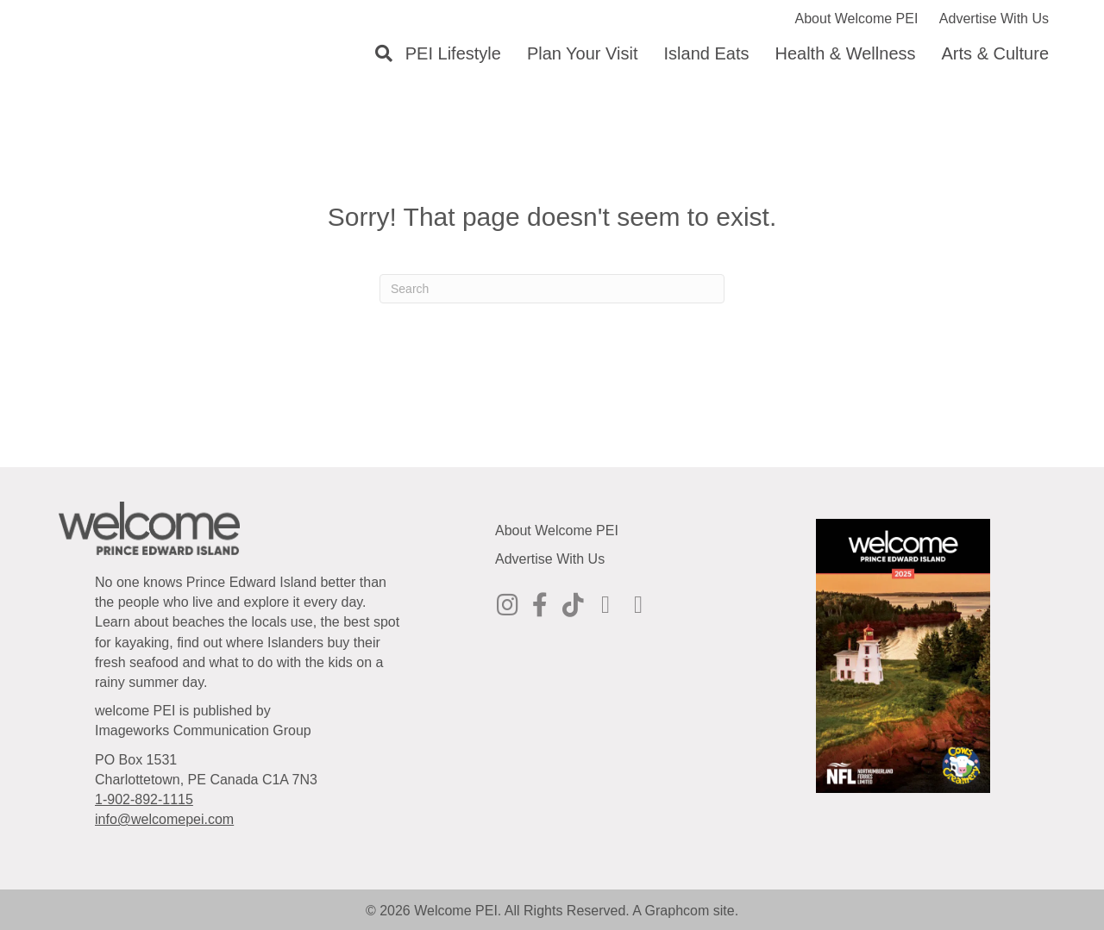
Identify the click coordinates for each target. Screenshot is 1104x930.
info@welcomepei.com (164, 819)
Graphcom (677, 910)
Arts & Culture (995, 53)
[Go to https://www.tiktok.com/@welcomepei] (573, 606)
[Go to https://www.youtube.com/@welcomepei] (638, 605)
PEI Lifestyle (453, 53)
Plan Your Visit (582, 53)
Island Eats (707, 53)
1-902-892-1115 (144, 799)
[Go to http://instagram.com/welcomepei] (507, 606)
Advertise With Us (994, 18)
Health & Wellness (845, 53)
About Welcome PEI (857, 18)
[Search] (377, 53)
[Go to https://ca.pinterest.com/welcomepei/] (605, 605)
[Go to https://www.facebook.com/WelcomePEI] (540, 606)
